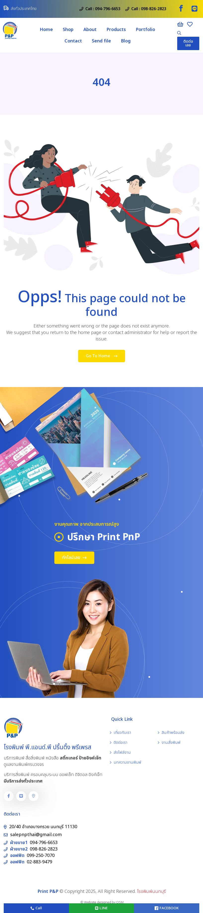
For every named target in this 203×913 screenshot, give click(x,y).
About (90, 29)
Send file (101, 41)
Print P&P (47, 891)
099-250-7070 (41, 855)
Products (116, 29)
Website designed (97, 902)
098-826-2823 (153, 9)
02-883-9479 (39, 862)
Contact (73, 41)
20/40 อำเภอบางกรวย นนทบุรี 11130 (43, 826)
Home (46, 29)
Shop (68, 29)
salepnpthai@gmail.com (36, 834)
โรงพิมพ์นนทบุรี (151, 891)
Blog (126, 41)
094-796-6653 (107, 9)
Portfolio (145, 29)
